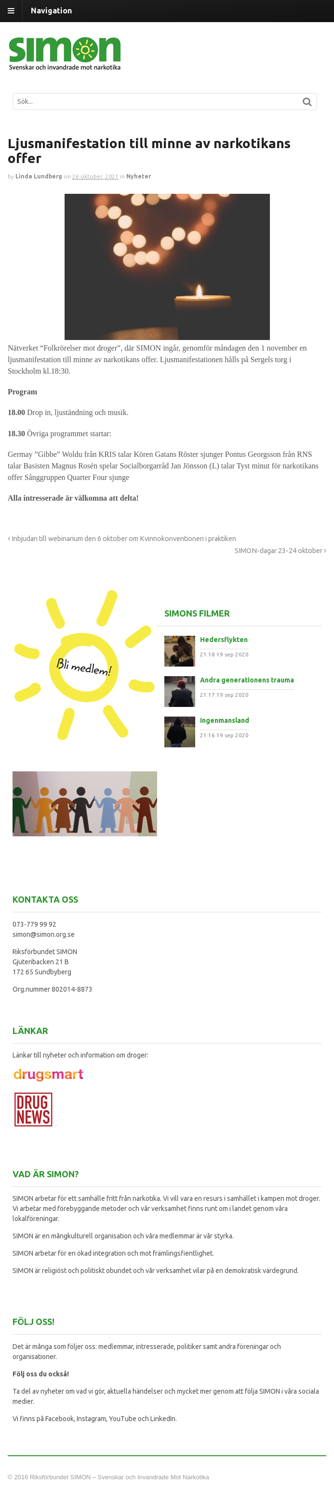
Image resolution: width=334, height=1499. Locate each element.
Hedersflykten (224, 639)
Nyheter (138, 176)
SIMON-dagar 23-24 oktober (280, 550)
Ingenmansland (224, 720)
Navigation (51, 10)
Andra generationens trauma (247, 680)
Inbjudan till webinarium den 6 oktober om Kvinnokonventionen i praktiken (122, 538)
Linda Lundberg (38, 176)
